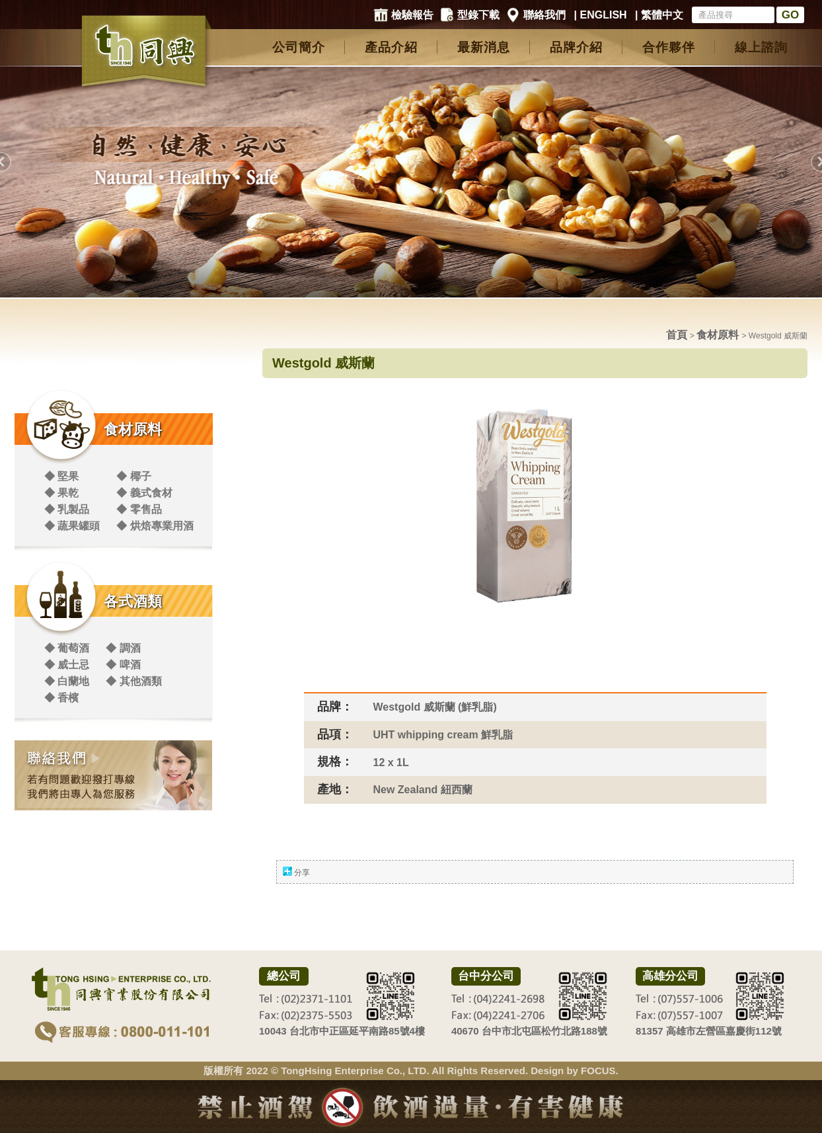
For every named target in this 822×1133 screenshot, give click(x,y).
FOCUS (598, 1070)
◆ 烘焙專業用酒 (154, 525)
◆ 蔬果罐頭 (72, 525)
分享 (302, 872)
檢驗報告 (412, 14)
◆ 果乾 (61, 492)
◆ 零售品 (138, 509)
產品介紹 (391, 47)
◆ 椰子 (133, 476)
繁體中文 (662, 14)
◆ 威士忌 (66, 664)
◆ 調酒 (123, 648)
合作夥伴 (668, 47)
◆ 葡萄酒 (66, 648)
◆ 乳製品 (66, 509)
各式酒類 (133, 601)
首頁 (676, 334)
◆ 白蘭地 (66, 681)
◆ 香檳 (61, 697)
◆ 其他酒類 (133, 681)
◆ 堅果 (61, 476)
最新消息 (483, 47)
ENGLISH (603, 14)
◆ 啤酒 (123, 664)
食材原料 (133, 429)
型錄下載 (478, 14)
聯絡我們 (544, 14)
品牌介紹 (576, 47)
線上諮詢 (761, 47)
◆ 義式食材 (144, 492)
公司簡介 (298, 47)
